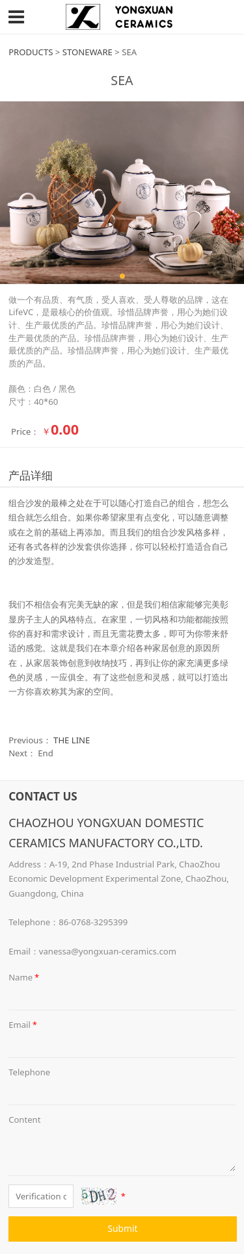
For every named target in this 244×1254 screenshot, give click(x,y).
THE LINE (71, 740)
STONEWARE (87, 52)
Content (24, 1119)
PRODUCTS (30, 52)
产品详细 (30, 475)
